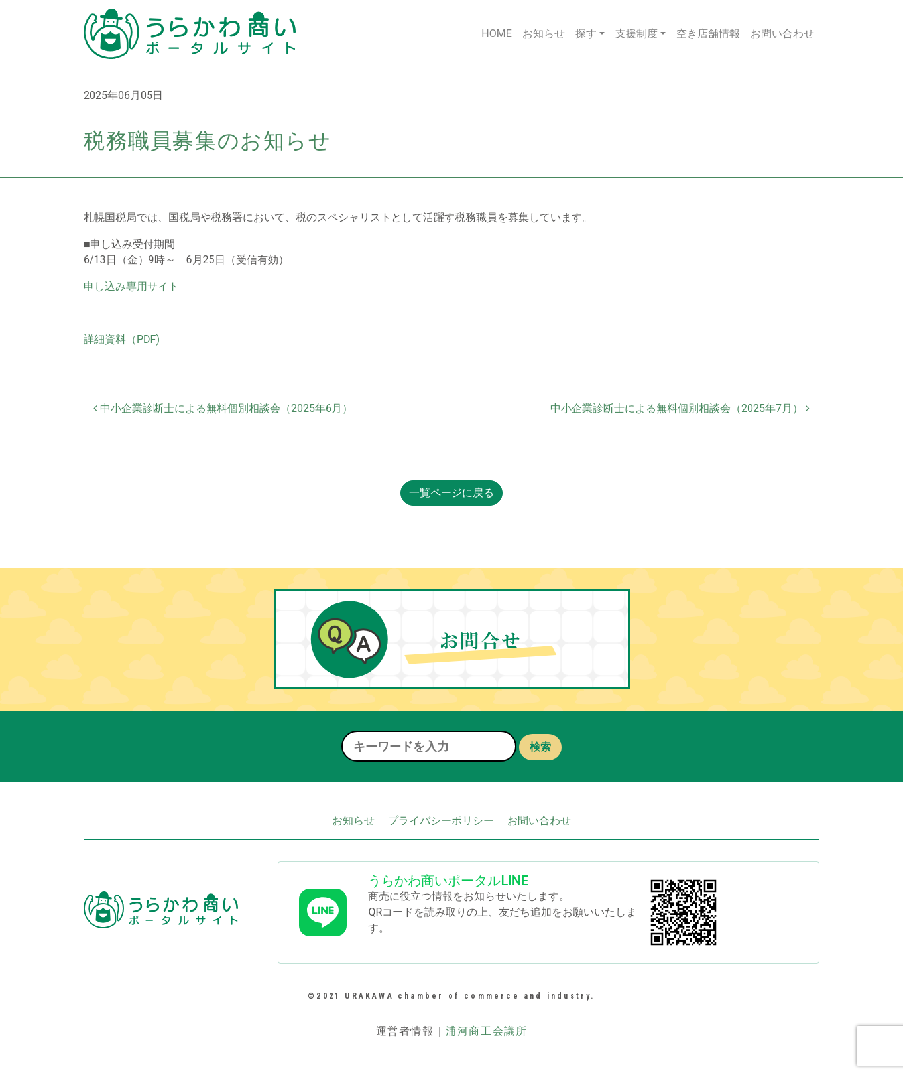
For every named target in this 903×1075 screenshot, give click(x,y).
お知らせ (543, 33)
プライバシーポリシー (441, 820)
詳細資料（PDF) (122, 339)
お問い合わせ (782, 33)
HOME (496, 33)
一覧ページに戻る (451, 492)
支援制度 (636, 33)
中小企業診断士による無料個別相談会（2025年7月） (680, 408)
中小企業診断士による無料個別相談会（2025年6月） (223, 408)
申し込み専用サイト (131, 286)
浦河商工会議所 (486, 1031)
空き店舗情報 (708, 33)
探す (586, 33)
